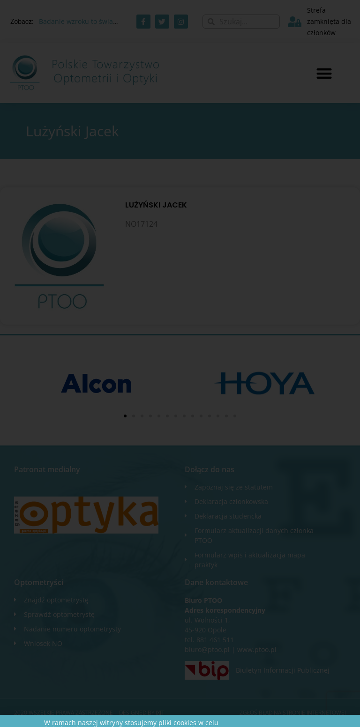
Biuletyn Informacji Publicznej (283, 670)
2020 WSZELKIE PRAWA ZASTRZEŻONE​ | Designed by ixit (89, 713)
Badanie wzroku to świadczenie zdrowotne (105, 21)
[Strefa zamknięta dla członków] (294, 21)
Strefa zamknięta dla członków (329, 21)
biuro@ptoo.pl (207, 649)
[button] (324, 73)
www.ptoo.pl (257, 649)
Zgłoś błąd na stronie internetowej (293, 713)
